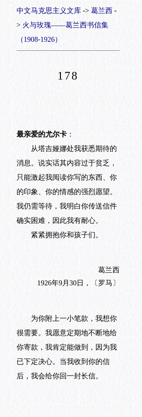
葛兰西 (101, 10)
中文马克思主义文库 (49, 10)
